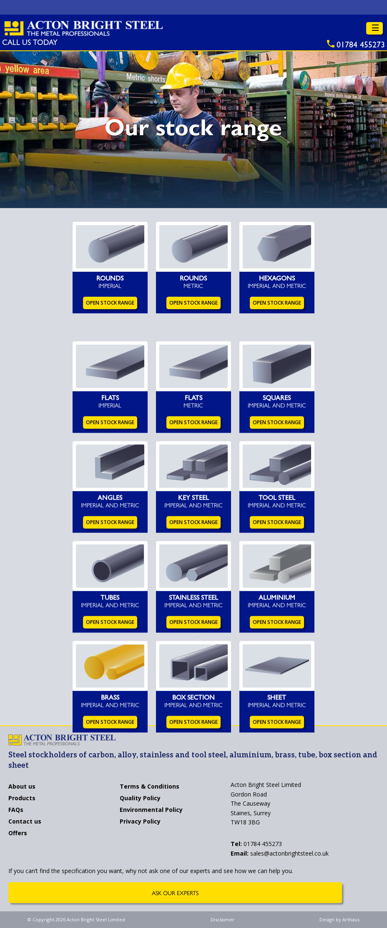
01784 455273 (256, 844)
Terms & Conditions (149, 787)
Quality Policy (140, 798)
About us (21, 787)
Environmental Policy (151, 810)
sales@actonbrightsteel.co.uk (280, 853)
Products (21, 798)
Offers (17, 833)
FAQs (15, 810)
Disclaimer (222, 919)
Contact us (24, 822)
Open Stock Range (110, 304)
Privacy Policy (140, 822)
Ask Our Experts (175, 892)
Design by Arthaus (339, 919)
